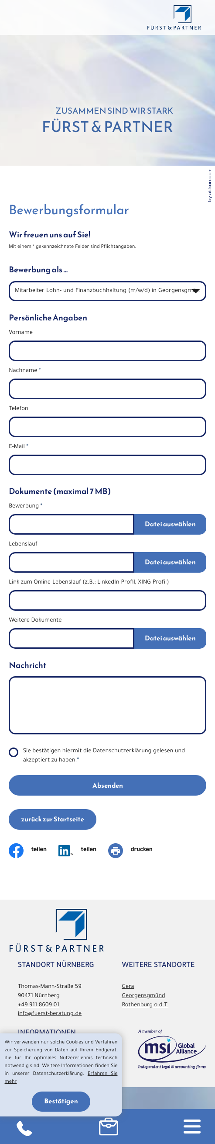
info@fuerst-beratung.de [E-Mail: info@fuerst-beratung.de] (50, 1015)
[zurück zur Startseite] (174, 17)
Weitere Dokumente (35, 621)
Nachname (25, 372)
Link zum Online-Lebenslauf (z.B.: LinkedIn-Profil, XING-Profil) (89, 583)
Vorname (21, 333)
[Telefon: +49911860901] (24, 1126)
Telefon (18, 410)
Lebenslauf (23, 545)
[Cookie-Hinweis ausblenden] (61, 1102)
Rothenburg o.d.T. (145, 1006)
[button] (108, 1126)
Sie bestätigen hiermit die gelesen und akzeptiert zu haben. (104, 756)
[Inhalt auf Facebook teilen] (33, 850)
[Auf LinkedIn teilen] (83, 850)
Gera (128, 987)
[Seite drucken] (136, 850)
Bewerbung (25, 507)
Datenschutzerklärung (122, 752)
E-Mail (18, 448)
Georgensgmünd (143, 997)
